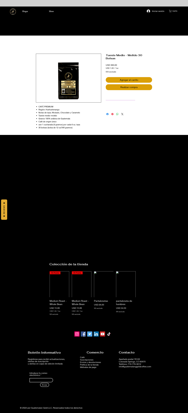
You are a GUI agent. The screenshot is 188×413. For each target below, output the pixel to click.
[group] (92, 293)
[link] (120, 96)
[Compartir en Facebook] (107, 114)
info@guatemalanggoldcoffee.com (135, 366)
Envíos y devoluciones (90, 362)
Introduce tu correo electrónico (38, 374)
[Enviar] (44, 385)
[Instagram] (77, 334)
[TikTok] (108, 334)
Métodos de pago (88, 367)
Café (82, 357)
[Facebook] (83, 334)
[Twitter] (89, 334)
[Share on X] (122, 114)
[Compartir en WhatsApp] (117, 114)
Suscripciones (86, 359)
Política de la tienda (89, 364)
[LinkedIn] (96, 334)
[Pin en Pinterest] (112, 114)
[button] (174, 11)
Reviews (4, 209)
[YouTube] (102, 334)
